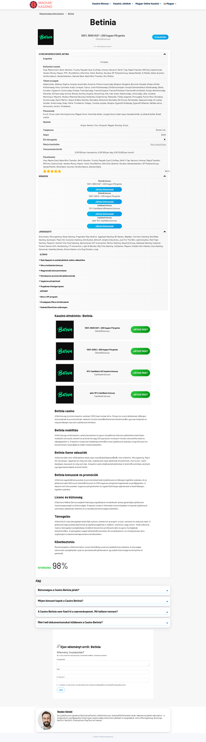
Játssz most (140, 329)
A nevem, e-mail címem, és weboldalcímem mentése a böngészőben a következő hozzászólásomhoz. (93, 685)
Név (58, 669)
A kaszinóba (160, 37)
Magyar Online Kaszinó (147, 3)
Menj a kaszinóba (158, 144)
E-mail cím (61, 677)
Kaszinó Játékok (122, 3)
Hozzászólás (61, 659)
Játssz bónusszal (104, 189)
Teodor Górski (64, 711)
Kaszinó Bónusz (100, 3)
